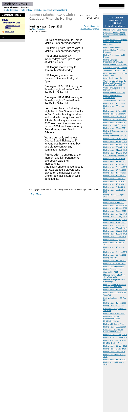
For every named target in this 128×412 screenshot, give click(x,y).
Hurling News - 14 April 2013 (115, 153)
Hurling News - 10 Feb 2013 (114, 176)
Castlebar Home (11, 14)
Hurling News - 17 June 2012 (115, 208)
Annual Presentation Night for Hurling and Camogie (115, 41)
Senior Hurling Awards (112, 78)
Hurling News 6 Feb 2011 (113, 306)
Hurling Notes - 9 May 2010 (114, 349)
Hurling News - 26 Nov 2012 (114, 181)
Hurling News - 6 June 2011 (114, 292)
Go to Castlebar (11, 10)
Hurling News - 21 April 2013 (115, 150)
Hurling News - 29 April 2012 (115, 228)
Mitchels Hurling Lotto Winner (115, 30)
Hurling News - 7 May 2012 (114, 222)
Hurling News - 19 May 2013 (115, 141)
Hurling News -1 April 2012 (114, 240)
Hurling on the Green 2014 (114, 93)
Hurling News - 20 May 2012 (115, 217)
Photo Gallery (26, 10)
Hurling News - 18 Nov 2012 (114, 184)
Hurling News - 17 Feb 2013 (114, 173)
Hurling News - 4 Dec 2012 (114, 179)
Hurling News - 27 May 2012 (115, 214)
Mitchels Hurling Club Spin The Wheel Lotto (114, 276)
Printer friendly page (90, 28)
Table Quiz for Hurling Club (114, 70)
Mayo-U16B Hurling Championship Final (111, 317)
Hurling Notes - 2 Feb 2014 (114, 125)
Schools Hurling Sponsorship (115, 156)
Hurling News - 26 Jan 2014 (114, 128)
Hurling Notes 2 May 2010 (114, 352)
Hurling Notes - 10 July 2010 (115, 335)
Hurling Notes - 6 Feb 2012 (114, 263)
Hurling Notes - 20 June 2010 (115, 337)
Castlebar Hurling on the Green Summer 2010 (113, 331)
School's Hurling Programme (115, 68)
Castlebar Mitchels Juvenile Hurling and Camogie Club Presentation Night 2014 (114, 83)
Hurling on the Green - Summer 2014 (112, 97)
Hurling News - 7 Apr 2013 (114, 159)
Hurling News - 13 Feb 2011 (114, 303)
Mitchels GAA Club (11, 23)
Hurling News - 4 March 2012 (115, 252)
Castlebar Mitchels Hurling (50, 18)
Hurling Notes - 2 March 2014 (115, 114)
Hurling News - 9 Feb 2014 (114, 122)
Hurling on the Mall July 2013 (115, 136)
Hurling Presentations (112, 269)
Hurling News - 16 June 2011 (115, 289)
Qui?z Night (108, 44)
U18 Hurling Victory (111, 321)
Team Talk (107, 295)
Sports (5, 19)
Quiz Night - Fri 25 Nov (112, 272)
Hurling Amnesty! (110, 258)
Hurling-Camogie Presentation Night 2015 (113, 61)
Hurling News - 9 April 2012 (114, 237)
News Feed (9, 32)
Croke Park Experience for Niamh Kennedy (114, 89)
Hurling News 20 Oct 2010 (114, 313)
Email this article (91, 26)
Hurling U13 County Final (113, 324)
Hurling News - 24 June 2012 (115, 205)
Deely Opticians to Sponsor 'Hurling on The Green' (114, 286)
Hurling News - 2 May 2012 (114, 225)
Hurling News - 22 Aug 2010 (114, 327)
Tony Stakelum (39, 29)
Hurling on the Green (111, 47)
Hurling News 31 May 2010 (114, 340)
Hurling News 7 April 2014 (114, 103)
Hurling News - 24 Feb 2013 (114, 170)
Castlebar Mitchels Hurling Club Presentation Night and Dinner (114, 35)
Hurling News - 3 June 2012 (114, 211)
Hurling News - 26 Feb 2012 (114, 255)
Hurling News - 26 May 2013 (115, 139)
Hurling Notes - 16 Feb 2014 (114, 120)
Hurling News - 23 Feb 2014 (114, 117)
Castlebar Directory (42, 10)
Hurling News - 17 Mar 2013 (114, 161)
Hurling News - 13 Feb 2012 (114, 261)
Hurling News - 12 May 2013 (115, 144)
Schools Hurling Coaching (114, 100)
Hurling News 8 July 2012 (113, 202)
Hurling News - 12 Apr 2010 (114, 359)
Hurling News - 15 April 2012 (115, 234)
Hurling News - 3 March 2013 (115, 167)
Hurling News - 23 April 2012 (115, 231)
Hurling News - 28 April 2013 (115, 147)
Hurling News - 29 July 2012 (114, 200)
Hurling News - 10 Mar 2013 (114, 164)
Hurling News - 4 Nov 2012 (114, 187)
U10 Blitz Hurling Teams (113, 343)
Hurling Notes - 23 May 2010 (115, 346)
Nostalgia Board (59, 10)
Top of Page (36, 194)
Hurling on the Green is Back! (115, 65)
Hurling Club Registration (113, 266)
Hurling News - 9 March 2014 (115, 111)
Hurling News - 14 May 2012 (115, 220)
